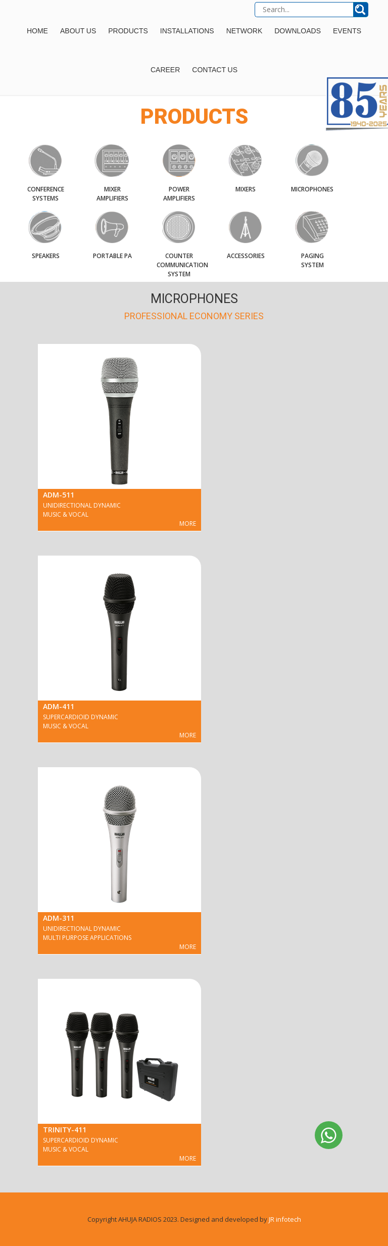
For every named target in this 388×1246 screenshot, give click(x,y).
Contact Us (214, 70)
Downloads (297, 31)
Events (347, 31)
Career (165, 70)
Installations (187, 31)
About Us (78, 31)
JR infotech (285, 1219)
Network (244, 31)
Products (128, 31)
